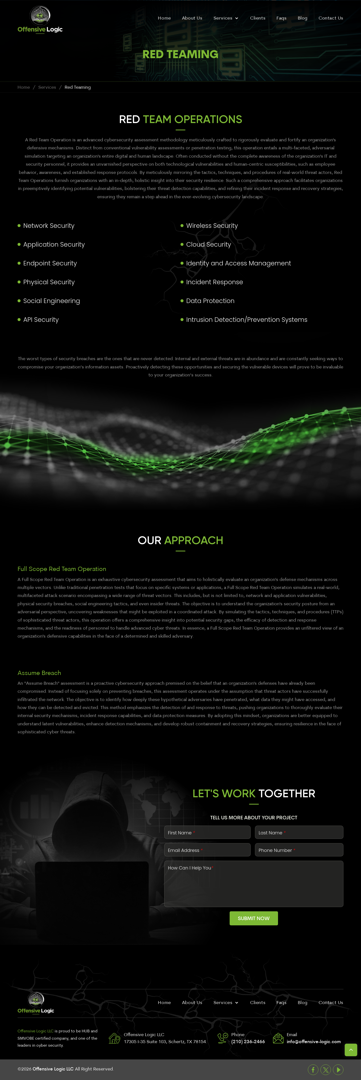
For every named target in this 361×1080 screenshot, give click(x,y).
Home (24, 87)
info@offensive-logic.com (314, 1042)
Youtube (338, 1069)
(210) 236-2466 (248, 1042)
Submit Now (254, 918)
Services (47, 87)
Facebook (313, 1069)
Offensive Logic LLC (53, 1069)
